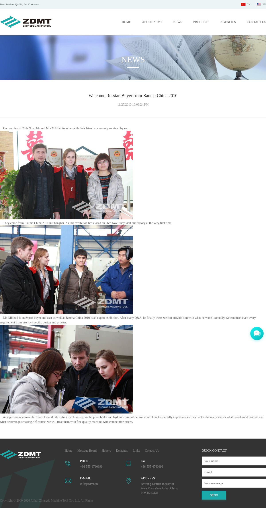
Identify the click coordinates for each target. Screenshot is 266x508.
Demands (122, 450)
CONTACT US (256, 22)
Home (68, 450)
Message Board (87, 450)
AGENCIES (228, 22)
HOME (126, 22)
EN (264, 4)
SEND (214, 495)
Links (136, 450)
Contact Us (152, 450)
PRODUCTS (201, 22)
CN (248, 4)
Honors (106, 450)
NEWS (177, 22)
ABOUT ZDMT (152, 22)
